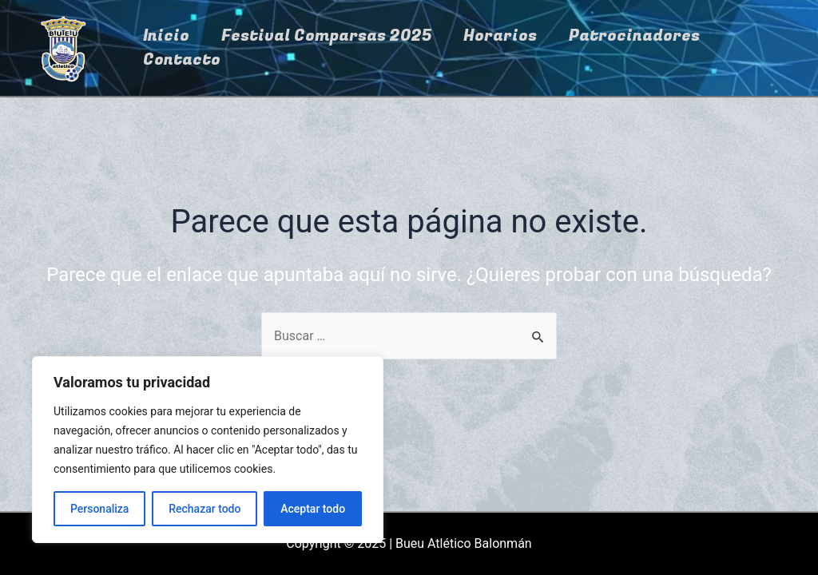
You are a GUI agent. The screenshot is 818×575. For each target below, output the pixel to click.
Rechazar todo (204, 508)
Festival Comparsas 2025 (326, 35)
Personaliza (99, 508)
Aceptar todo (312, 508)
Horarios (500, 35)
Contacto (181, 59)
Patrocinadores (634, 35)
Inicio (166, 35)
